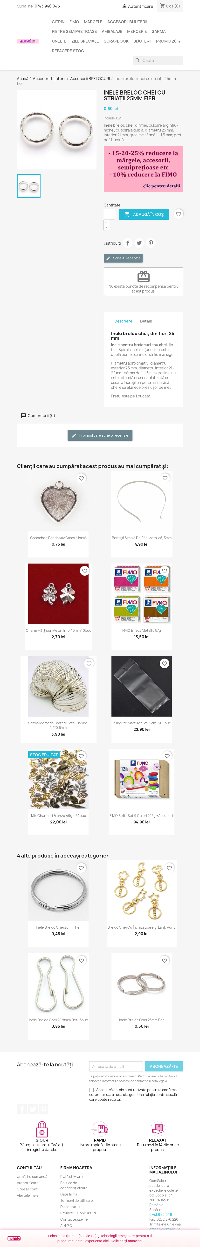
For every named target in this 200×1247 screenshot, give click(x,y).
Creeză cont (27, 1189)
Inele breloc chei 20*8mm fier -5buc (58, 1020)
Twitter (33, 1109)
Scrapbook (116, 41)
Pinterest (151, 243)
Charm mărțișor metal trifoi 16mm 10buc (58, 630)
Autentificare (28, 1183)
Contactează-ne (74, 1219)
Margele (93, 21)
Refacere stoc (68, 50)
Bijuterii (142, 41)
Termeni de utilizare (76, 1200)
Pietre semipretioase (74, 31)
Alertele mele (28, 1195)
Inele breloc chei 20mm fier (58, 927)
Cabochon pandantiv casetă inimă (58, 537)
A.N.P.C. (66, 1225)
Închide (13, 1238)
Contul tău (29, 1167)
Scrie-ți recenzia (123, 258)
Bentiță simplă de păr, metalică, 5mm (142, 537)
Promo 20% (168, 41)
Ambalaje (112, 31)
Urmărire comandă (32, 1176)
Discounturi (70, 1206)
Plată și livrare (71, 1176)
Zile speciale (85, 41)
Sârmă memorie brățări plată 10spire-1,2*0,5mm (58, 725)
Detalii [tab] (146, 321)
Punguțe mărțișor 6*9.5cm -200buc (142, 723)
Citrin (58, 21)
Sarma (159, 31)
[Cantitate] (109, 214)
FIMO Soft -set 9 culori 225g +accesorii (141, 815)
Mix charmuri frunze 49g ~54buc (58, 815)
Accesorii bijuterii (127, 21)
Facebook (22, 1109)
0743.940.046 (47, 6)
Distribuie (127, 243)
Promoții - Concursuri (78, 1213)
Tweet (139, 243)
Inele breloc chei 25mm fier (141, 1020)
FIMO (74, 21)
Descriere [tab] (123, 321)
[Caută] (158, 60)
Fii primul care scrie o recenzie (100, 435)
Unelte (59, 41)
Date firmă (68, 1194)
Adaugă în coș (144, 214)
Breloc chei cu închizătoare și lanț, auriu (142, 927)
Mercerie (137, 31)
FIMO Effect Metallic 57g (141, 630)
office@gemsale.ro (164, 1229)
